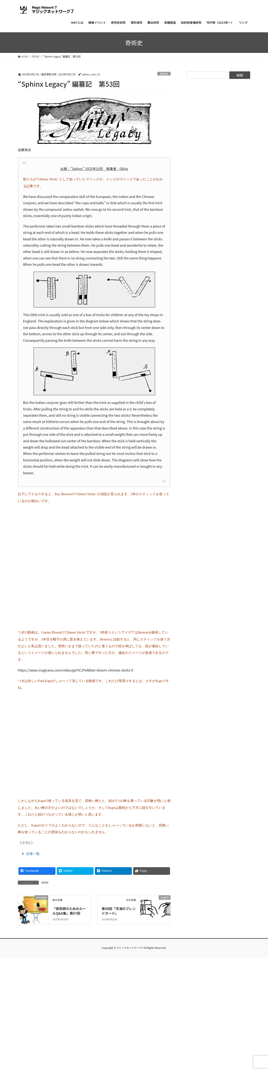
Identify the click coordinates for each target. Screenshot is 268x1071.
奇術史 (164, 74)
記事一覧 (33, 853)
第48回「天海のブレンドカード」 (119, 911)
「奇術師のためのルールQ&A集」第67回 (69, 911)
